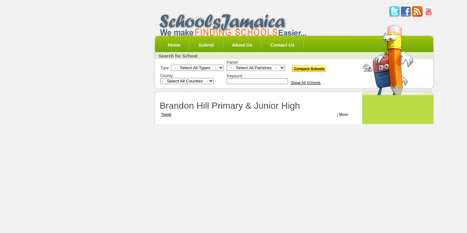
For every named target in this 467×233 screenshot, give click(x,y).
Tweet (166, 114)
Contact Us (282, 45)
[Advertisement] (235, 97)
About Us (242, 45)
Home (174, 45)
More (343, 114)
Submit (206, 45)
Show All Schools (306, 83)
